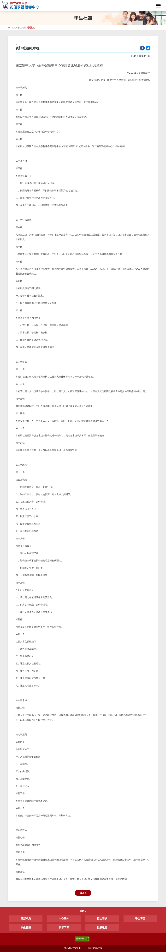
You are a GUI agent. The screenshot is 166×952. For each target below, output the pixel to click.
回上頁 (83, 893)
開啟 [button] (83, 911)
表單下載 (64, 928)
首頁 (13, 27)
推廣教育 (102, 928)
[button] (158, 5)
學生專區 (140, 919)
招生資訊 (102, 919)
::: (3, 1)
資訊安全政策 (95, 948)
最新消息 (26, 919)
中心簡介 (64, 919)
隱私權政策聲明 (72, 948)
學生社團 (22, 27)
